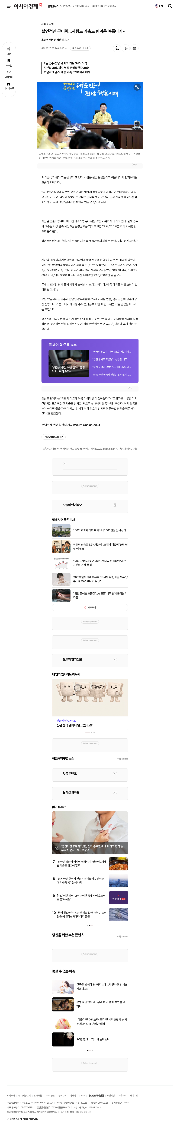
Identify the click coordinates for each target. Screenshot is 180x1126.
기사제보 (74, 1095)
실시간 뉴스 (52, 6)
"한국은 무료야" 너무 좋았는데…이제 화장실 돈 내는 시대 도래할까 (111, 351)
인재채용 (38, 1095)
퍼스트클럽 (50, 1095)
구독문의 (62, 1095)
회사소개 (11, 1095)
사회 (43, 24)
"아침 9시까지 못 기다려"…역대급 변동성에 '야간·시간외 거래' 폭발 (99, 563)
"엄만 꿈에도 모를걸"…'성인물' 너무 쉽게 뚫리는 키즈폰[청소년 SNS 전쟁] (111, 359)
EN (159, 6)
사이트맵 (133, 1095)
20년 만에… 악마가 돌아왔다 (93, 1039)
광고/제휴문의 (24, 1095)
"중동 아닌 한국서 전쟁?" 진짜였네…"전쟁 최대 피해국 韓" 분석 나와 (111, 374)
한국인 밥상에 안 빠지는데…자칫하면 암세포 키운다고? (101, 987)
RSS (83, 1095)
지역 (51, 24)
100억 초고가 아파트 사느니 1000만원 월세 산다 (99, 530)
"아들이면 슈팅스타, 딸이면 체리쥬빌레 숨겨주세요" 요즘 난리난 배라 (101, 1022)
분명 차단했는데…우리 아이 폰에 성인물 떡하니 (101, 1004)
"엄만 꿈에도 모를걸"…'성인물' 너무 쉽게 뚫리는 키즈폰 (100, 595)
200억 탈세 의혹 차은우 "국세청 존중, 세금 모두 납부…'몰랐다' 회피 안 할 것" (100, 579)
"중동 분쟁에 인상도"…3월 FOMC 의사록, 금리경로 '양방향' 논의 (111, 367)
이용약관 (111, 1095)
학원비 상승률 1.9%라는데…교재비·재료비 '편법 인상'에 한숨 (100, 546)
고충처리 (122, 1095)
